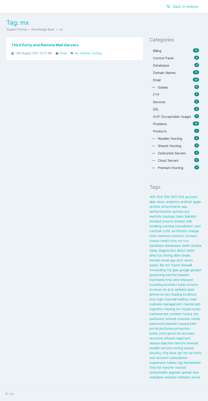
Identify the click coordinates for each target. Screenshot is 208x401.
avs (187, 211)
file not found (170, 265)
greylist (196, 270)
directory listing (162, 255)
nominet (176, 314)
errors (188, 260)
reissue (155, 343)
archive (155, 207)
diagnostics (168, 250)
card (197, 226)
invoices (156, 289)
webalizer (157, 377)
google (185, 270)
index (182, 285)
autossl (178, 211)
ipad (191, 289)
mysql (186, 309)
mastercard (191, 304)
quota (172, 333)
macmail (171, 299)
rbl (179, 333)
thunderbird (192, 363)
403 (153, 197)
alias (153, 202)
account (191, 197)
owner (195, 319)
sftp (166, 353)
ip (169, 289)
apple (197, 202)
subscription (179, 358)
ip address (179, 289)
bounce (168, 221)
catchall (156, 231)
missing (170, 309)
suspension (158, 363)
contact (191, 236)
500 (167, 197)
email (165, 260)
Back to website (185, 6)
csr (180, 241)
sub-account (160, 358)
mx (77, 53)
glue (175, 270)
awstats (156, 216)
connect (178, 236)
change (193, 231)
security (156, 353)
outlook (171, 319)
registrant (183, 338)
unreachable (159, 372)
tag (180, 363)
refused (170, 338)
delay (154, 250)
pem (193, 324)
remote (85, 53)
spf (180, 353)
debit (186, 246)
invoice (192, 285)
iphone (155, 294)
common (164, 236)
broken (180, 221)
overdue (184, 319)
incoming (157, 285)
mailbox (184, 299)
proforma (166, 328)
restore (167, 348)
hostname (158, 280)
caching (168, 226)
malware (156, 304)
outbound (157, 319)
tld (159, 367)
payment (172, 324)
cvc (186, 241)
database (157, 246)
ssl (191, 353)
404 (160, 197)
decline (196, 246)
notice (188, 314)
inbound (187, 280)
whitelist (184, 377)
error (180, 260)
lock (153, 299)
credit (165, 241)
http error (173, 280)
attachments (171, 207)
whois (195, 377)
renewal (192, 343)
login (161, 299)
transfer (168, 367)
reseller (155, 348)
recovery (188, 333)
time (153, 367)
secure (189, 348)
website (171, 377)
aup (184, 207)
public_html (158, 333)
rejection (168, 343)
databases (173, 246)
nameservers (159, 314)
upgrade (175, 372)
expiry (154, 265)
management (173, 304)
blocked (156, 221)
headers (184, 275)
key (168, 294)
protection (182, 328)
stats (198, 353)
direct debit (186, 250)
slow (174, 353)
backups (169, 216)
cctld (166, 231)
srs (186, 353)
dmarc (186, 255)
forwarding (158, 270)
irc (162, 294)
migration (157, 309)
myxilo (196, 309)
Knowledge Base (42, 29)
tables (172, 363)
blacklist (191, 216)
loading (177, 294)
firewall (186, 265)
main (193, 299)
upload (187, 372)
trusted (180, 367)
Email (63, 53)
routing (97, 53)
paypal (184, 324)
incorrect (171, 285)
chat (153, 236)
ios (165, 289)
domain (155, 260)
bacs (180, 216)
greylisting (158, 275)
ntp (195, 314)
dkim (178, 255)
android (187, 202)
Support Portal (16, 29)
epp (173, 260)
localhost (190, 294)
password (157, 324)
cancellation (184, 226)
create (155, 241)
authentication (161, 211)
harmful (172, 275)
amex (161, 202)
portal (154, 328)
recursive (157, 338)
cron (174, 241)
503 (174, 197)
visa (195, 372)
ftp (169, 270)
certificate (179, 231)
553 (181, 197)
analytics (173, 202)
